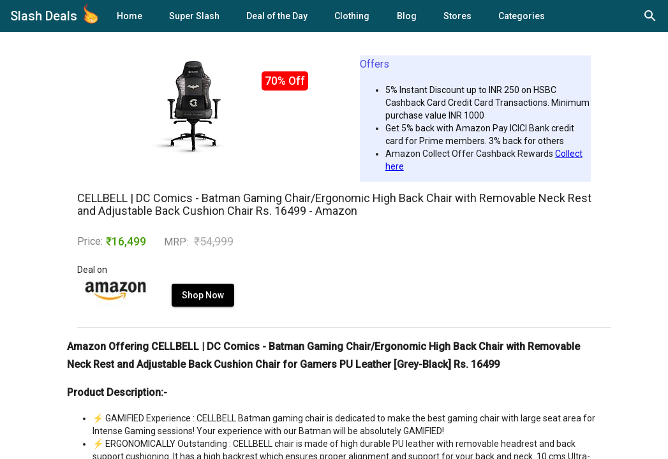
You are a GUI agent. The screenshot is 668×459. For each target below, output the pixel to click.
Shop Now (203, 295)
